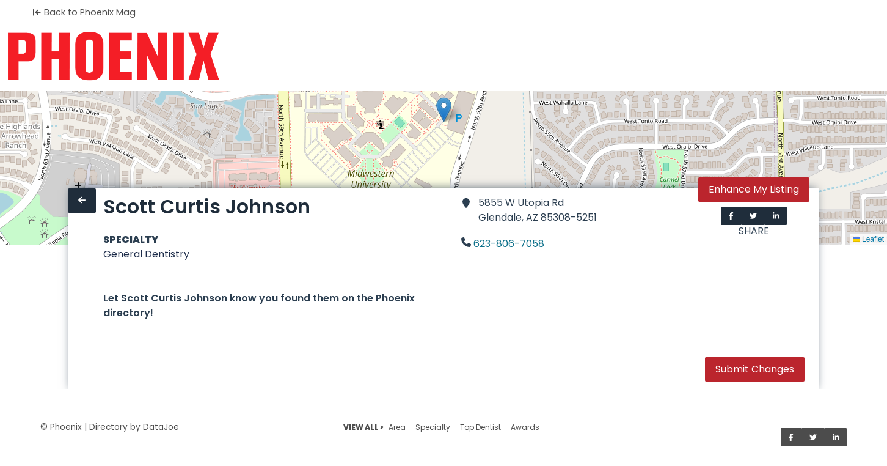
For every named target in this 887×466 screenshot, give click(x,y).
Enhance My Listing (754, 189)
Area (397, 427)
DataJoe (161, 427)
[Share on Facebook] (731, 216)
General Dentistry (146, 254)
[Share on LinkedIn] (776, 216)
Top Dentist (480, 427)
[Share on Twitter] (753, 216)
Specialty (432, 427)
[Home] (113, 56)
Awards (525, 427)
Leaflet (868, 239)
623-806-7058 (508, 244)
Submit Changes (754, 369)
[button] (443, 109)
